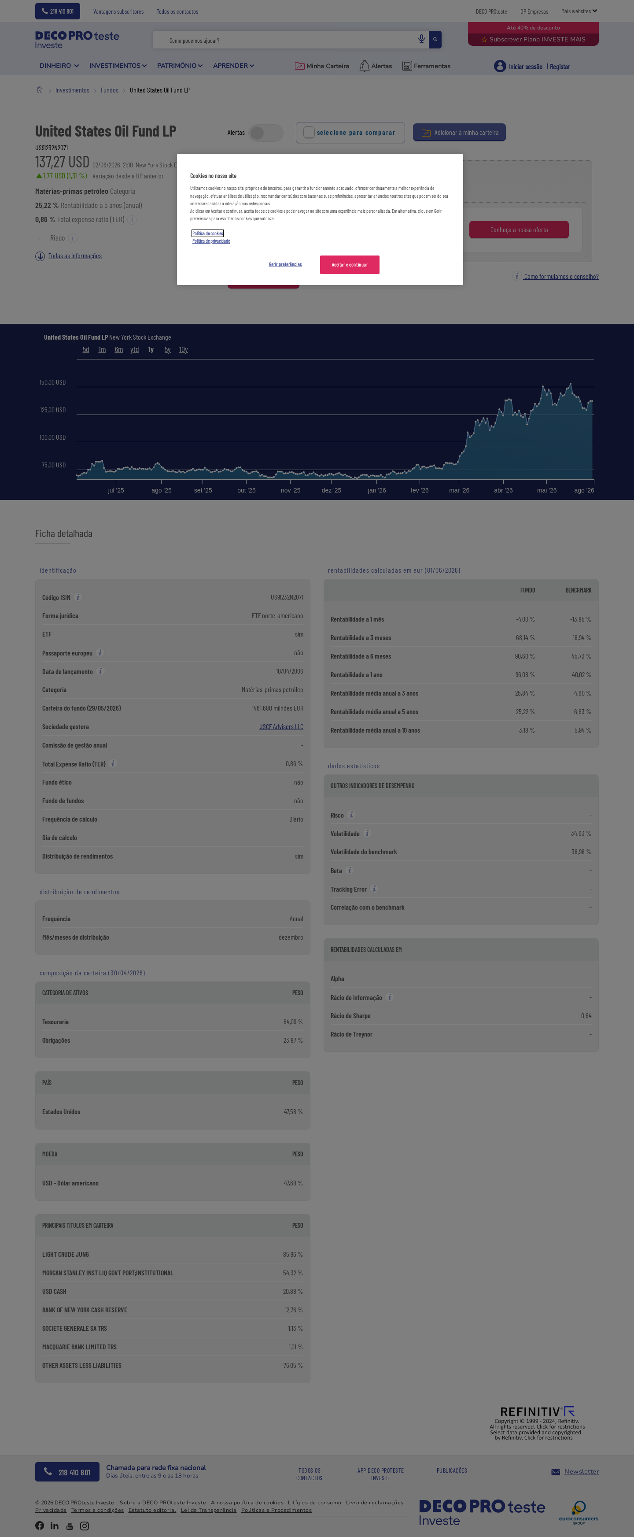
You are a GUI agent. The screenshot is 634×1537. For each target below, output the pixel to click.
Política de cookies (207, 233)
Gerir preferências (285, 264)
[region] (320, 219)
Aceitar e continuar (350, 264)
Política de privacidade (211, 241)
